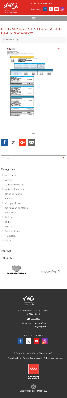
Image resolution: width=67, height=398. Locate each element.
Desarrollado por (33, 391)
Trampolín (10, 236)
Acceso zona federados (41, 3)
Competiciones (13, 203)
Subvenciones (12, 231)
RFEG (8, 222)
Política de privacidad (32, 358)
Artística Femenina (14, 184)
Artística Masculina (14, 189)
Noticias (9, 217)
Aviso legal (13, 358)
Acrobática (10, 175)
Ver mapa (35, 318)
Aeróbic (9, 180)
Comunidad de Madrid (16, 208)
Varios (8, 240)
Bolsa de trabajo (13, 194)
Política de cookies (54, 358)
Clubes (8, 198)
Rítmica (9, 226)
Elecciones (10, 212)
